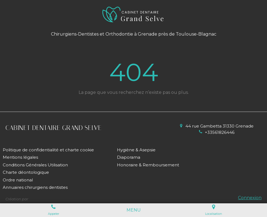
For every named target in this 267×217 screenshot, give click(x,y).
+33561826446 (219, 132)
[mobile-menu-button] (133, 210)
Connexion (250, 197)
